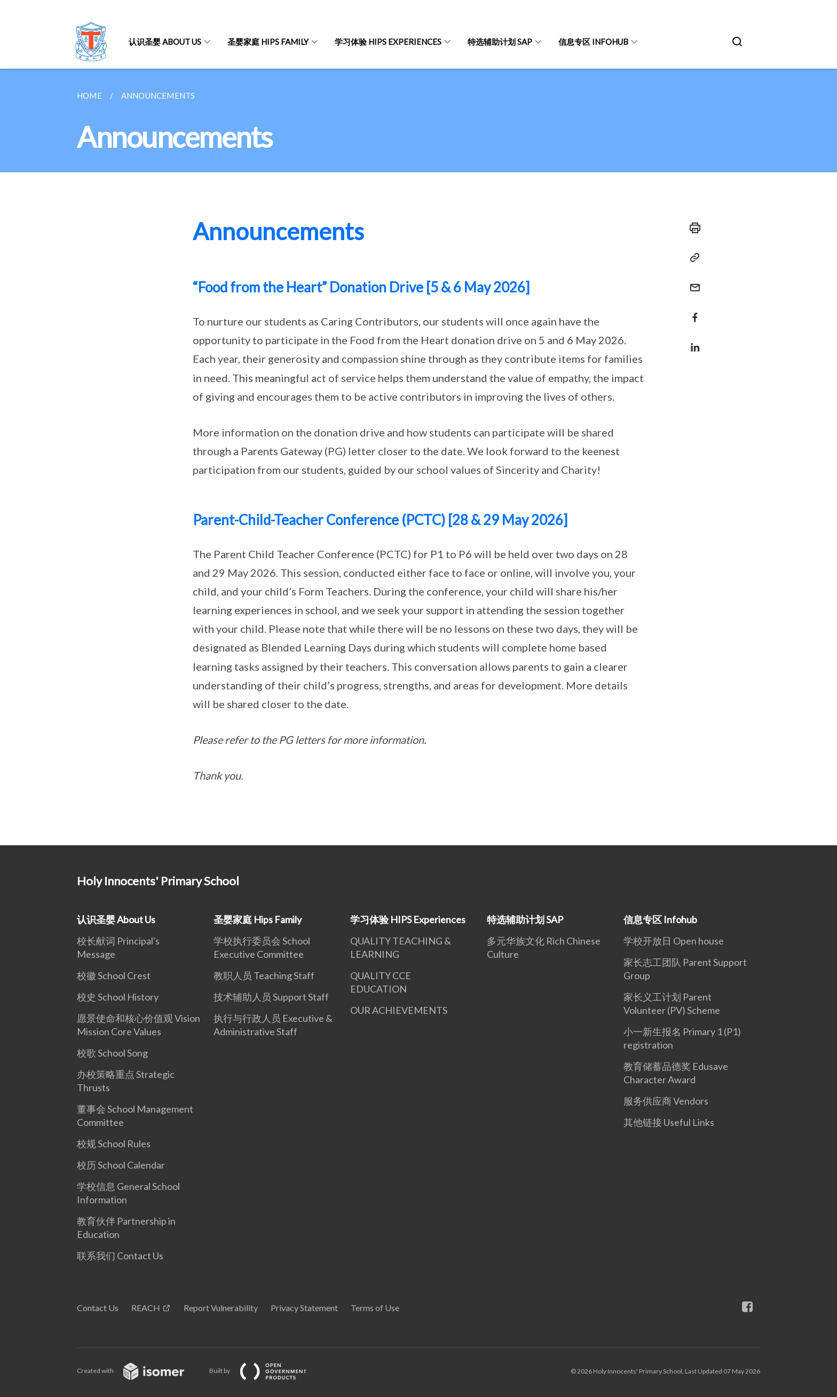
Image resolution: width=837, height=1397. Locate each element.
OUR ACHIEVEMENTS (398, 1010)
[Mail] (692, 281)
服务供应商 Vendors (665, 1101)
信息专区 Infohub (593, 41)
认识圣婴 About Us (165, 41)
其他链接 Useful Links (668, 1122)
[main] (418, 457)
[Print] (692, 228)
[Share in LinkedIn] (692, 341)
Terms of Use (375, 1308)
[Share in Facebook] (692, 311)
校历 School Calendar (121, 1165)
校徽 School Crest (114, 975)
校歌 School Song (112, 1053)
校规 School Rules (114, 1143)
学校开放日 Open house (673, 941)
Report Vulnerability (221, 1308)
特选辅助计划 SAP (500, 41)
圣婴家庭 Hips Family (268, 41)
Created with (139, 1371)
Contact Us (98, 1308)
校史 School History (118, 997)
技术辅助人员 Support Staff (271, 997)
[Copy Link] (692, 258)
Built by (266, 1371)
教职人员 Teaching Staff (264, 975)
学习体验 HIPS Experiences (388, 41)
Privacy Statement (304, 1308)
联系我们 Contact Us (120, 1255)
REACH (145, 1308)
